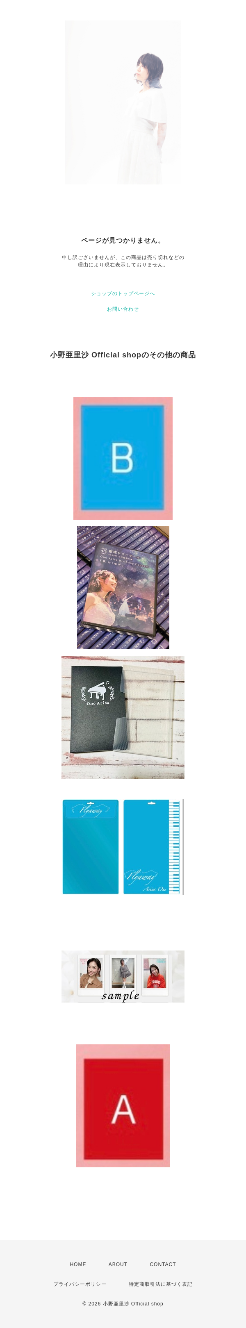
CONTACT (163, 1264)
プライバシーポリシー (80, 1284)
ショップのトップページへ (123, 293)
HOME (78, 1264)
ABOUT (118, 1264)
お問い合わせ (123, 309)
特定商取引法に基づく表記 (161, 1284)
